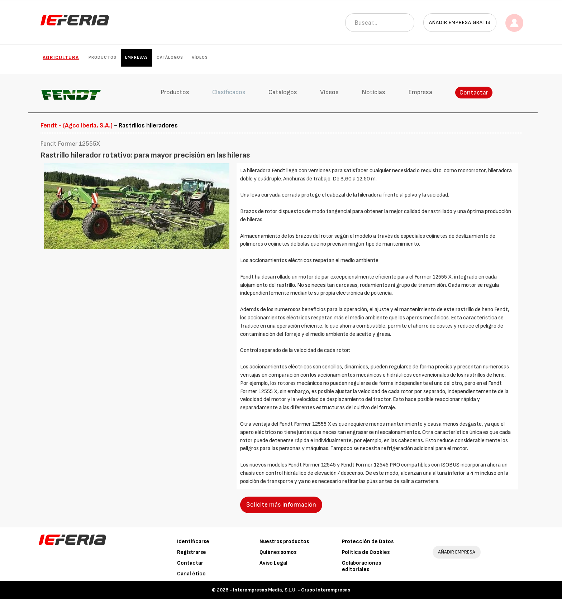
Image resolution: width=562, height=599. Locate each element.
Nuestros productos (284, 541)
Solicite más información (281, 504)
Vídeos (200, 57)
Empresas (136, 57)
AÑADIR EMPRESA (456, 552)
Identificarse (193, 541)
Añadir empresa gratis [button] (460, 22)
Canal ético (191, 573)
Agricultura (61, 57)
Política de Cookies (366, 552)
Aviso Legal (273, 563)
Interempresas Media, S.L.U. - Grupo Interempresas (291, 590)
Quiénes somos (277, 552)
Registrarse (191, 552)
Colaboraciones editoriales (361, 566)
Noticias (373, 92)
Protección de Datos (368, 541)
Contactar (473, 92)
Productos (102, 57)
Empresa (420, 92)
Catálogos (170, 57)
